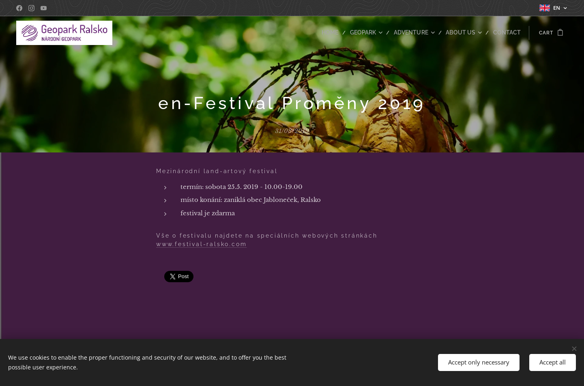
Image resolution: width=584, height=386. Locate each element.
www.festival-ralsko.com (201, 244)
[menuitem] (343, 33)
